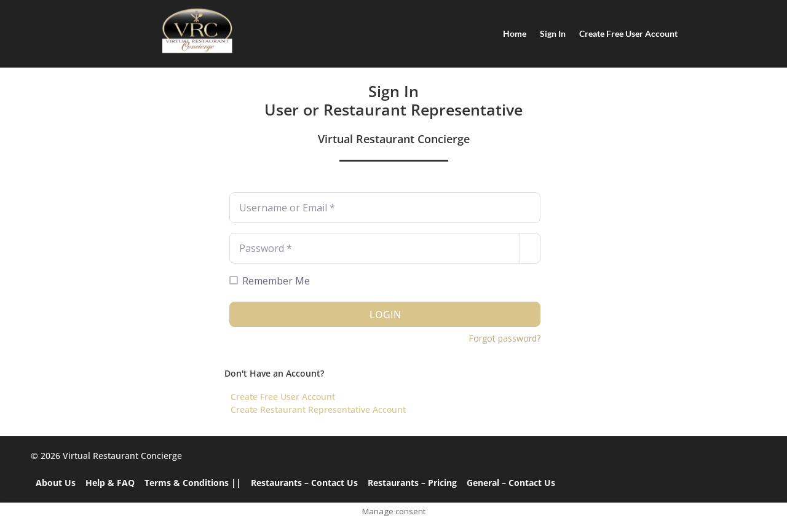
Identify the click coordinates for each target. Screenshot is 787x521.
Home (514, 33)
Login (385, 314)
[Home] (197, 31)
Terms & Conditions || (192, 482)
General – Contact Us (511, 482)
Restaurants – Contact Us (304, 482)
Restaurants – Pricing (412, 482)
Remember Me (276, 281)
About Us (56, 482)
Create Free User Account (628, 33)
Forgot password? (504, 338)
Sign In (553, 33)
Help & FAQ (110, 482)
